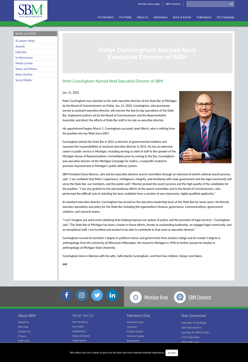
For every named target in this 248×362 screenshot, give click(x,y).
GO (231, 4)
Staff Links (24, 340)
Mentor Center (135, 336)
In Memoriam (24, 57)
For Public (78, 326)
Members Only (138, 315)
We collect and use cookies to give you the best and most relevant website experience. (124, 353)
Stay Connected (193, 315)
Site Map (23, 326)
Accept (172, 352)
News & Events (81, 336)
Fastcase (132, 326)
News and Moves (26, 69)
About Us (23, 322)
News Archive (24, 74)
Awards (20, 46)
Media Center (24, 63)
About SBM (27, 315)
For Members (80, 322)
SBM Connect (173, 4)
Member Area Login (149, 4)
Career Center (135, 331)
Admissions (79, 331)
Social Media (24, 80)
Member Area (135, 322)
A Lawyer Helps (25, 41)
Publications (79, 340)
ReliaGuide (133, 340)
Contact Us (24, 331)
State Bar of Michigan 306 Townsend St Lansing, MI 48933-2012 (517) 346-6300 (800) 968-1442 (195, 332)
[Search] (207, 4)
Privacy (22, 336)
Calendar (21, 52)
